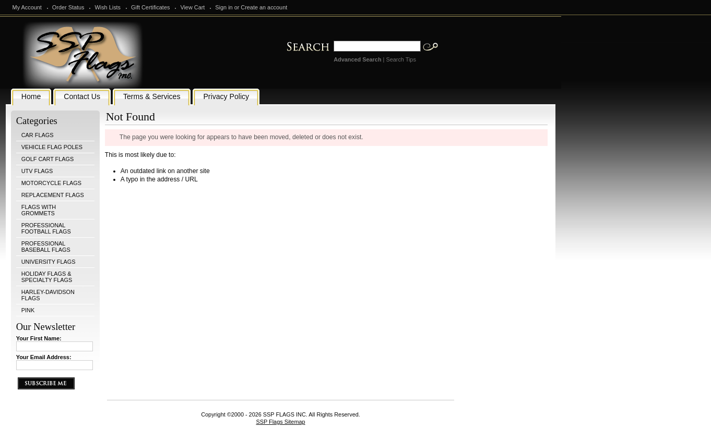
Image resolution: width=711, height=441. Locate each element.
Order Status (68, 7)
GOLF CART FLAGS (47, 159)
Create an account (264, 7)
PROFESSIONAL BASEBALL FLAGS (45, 246)
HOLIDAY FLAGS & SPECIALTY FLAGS (47, 277)
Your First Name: (39, 338)
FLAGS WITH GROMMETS (38, 210)
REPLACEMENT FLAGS (52, 195)
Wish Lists (107, 7)
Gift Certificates (150, 7)
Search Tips (401, 59)
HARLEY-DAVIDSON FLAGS (48, 295)
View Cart (192, 7)
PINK (27, 310)
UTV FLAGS (37, 171)
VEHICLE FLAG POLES (51, 147)
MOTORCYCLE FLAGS (51, 183)
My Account (27, 7)
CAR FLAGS (37, 135)
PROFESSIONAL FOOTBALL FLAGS (46, 228)
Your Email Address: (44, 357)
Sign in (223, 7)
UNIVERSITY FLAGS (48, 262)
